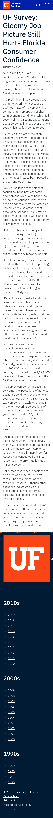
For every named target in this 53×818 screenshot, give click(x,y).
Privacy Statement (15, 800)
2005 (11, 712)
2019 (11, 615)
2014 (11, 642)
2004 (11, 717)
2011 (11, 658)
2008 (11, 696)
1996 (11, 782)
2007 (11, 701)
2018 (11, 620)
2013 (11, 647)
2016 (11, 631)
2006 (11, 707)
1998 (11, 771)
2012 (11, 653)
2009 (11, 690)
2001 (11, 734)
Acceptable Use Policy (17, 805)
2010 (11, 664)
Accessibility (11, 796)
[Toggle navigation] (47, 4)
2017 (11, 626)
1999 (11, 766)
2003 (11, 723)
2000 (11, 739)
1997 (11, 777)
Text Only (9, 809)
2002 (11, 728)
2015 (11, 637)
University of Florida (26, 792)
